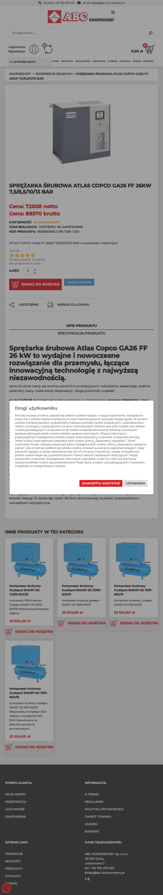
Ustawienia (128, 483)
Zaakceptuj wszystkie (94, 483)
